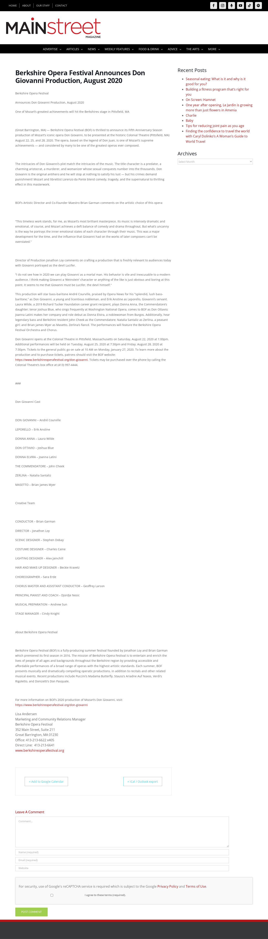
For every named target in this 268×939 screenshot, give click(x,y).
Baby (189, 120)
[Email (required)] (122, 860)
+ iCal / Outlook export (140, 781)
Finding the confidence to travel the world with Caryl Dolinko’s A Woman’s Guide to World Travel (218, 136)
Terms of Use (196, 886)
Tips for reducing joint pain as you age (215, 126)
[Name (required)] (122, 852)
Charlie (191, 115)
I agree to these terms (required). (73, 895)
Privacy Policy (167, 886)
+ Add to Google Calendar (48, 781)
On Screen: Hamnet (201, 99)
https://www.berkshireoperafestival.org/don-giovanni (51, 360)
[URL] (122, 868)
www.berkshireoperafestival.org (39, 750)
